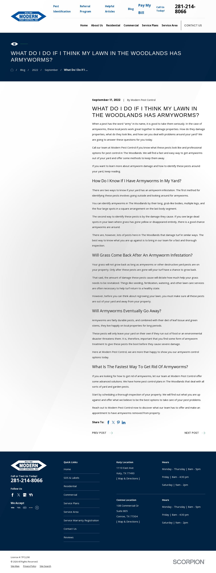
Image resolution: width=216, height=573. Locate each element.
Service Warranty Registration (81, 520)
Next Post (195, 433)
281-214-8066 (185, 9)
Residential (70, 486)
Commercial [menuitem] (131, 25)
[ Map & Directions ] (128, 478)
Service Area (71, 511)
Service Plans (71, 503)
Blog (131, 9)
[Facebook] (12, 495)
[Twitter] (18, 495)
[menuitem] (15, 566)
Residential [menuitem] (113, 25)
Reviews (69, 537)
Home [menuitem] (84, 25)
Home (67, 469)
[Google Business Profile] (24, 495)
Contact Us (193, 25)
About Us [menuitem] (97, 25)
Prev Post (102, 433)
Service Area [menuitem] (169, 25)
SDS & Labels (71, 477)
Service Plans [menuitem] (150, 25)
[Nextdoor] (31, 495)
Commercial (70, 494)
